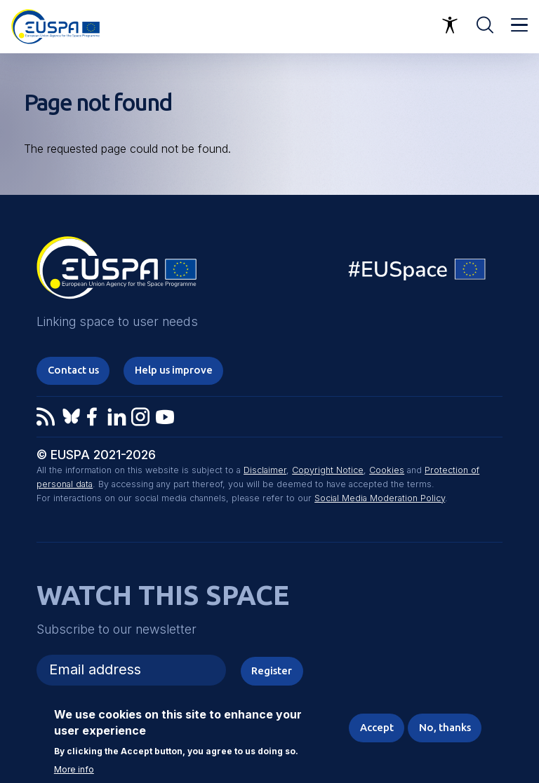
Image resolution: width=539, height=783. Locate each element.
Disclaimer (265, 470)
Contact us (73, 370)
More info (74, 770)
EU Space (418, 272)
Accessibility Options (449, 25)
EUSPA (116, 272)
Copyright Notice (328, 470)
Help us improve (174, 370)
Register (271, 670)
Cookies (386, 470)
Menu (519, 25)
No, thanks (445, 727)
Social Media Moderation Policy (379, 498)
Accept (377, 727)
